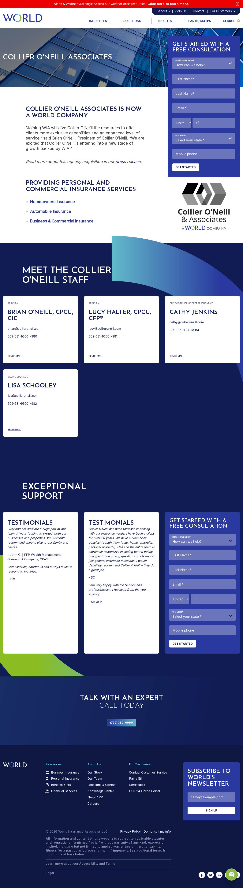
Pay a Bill (135, 778)
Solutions (132, 21)
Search (231, 21)
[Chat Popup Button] (229, 871)
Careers (93, 803)
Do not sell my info (157, 831)
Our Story (95, 772)
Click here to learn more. (168, 4)
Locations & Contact (102, 785)
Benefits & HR (61, 785)
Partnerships (199, 21)
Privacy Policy (130, 831)
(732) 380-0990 (121, 722)
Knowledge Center (101, 791)
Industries (98, 21)
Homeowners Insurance (52, 201)
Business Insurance (65, 772)
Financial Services (64, 791)
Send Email (29, 356)
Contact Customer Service (148, 772)
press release (128, 161)
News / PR (95, 797)
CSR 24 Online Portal (144, 791)
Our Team (95, 778)
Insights (165, 21)
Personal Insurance (65, 778)
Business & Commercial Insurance (62, 221)
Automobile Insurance (50, 211)
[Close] (237, 4)
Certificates (137, 785)
